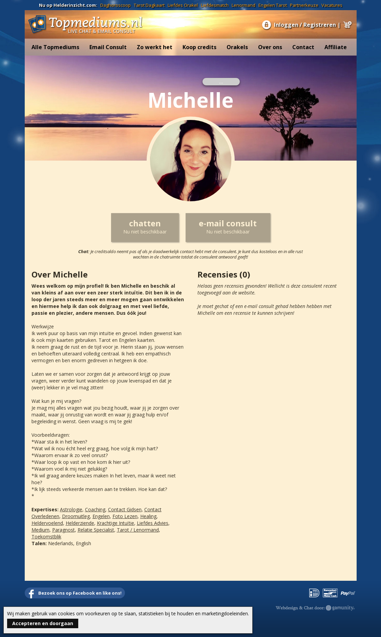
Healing (148, 516)
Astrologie (71, 509)
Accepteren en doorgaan (42, 623)
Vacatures (331, 5)
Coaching (95, 509)
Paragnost (63, 530)
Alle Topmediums (55, 47)
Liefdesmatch (215, 5)
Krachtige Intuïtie (115, 523)
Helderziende (80, 523)
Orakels (237, 47)
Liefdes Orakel (183, 5)
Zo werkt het (154, 47)
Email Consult (108, 47)
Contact (303, 47)
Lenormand (243, 5)
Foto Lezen (124, 516)
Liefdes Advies (152, 523)
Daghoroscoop (115, 5)
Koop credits (199, 47)
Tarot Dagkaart (149, 5)
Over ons (270, 47)
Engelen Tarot (272, 5)
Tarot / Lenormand (138, 530)
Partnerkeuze (304, 5)
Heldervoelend (47, 523)
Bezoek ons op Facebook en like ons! (80, 593)
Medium (40, 530)
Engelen (101, 516)
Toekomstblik (46, 536)
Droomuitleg (76, 516)
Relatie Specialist (96, 530)
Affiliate (335, 47)
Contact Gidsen (125, 509)
